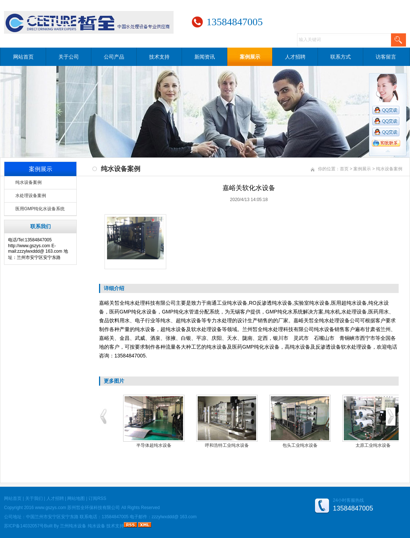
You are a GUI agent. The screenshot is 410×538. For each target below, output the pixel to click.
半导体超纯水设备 (153, 445)
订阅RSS (97, 498)
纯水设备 (96, 525)
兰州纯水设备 (73, 525)
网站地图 (76, 498)
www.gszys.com (50, 507)
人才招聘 (295, 57)
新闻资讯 (204, 57)
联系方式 (340, 57)
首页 (344, 168)
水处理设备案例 (30, 195)
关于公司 (68, 57)
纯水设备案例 (28, 182)
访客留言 (386, 57)
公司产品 (114, 57)
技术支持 (159, 57)
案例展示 (250, 57)
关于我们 (34, 498)
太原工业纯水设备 (373, 445)
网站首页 (23, 57)
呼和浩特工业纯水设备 (227, 445)
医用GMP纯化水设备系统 (40, 208)
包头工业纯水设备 (300, 445)
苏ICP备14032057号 (24, 525)
